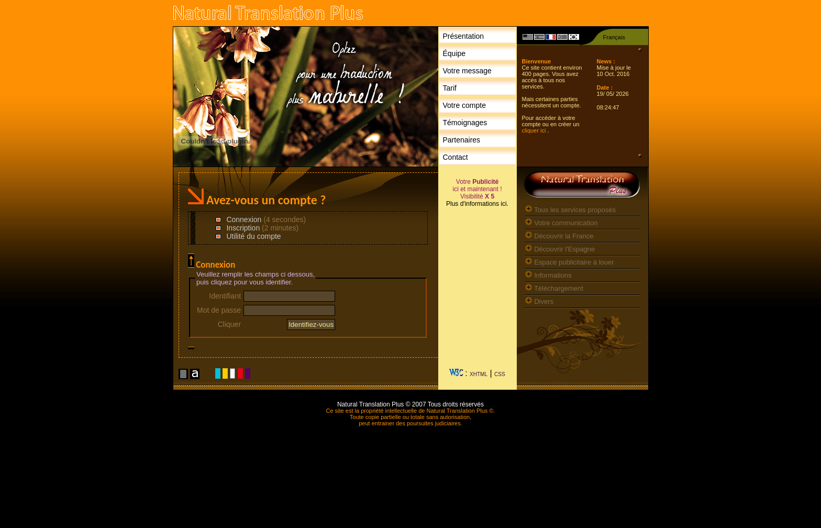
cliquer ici (535, 130)
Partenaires (462, 140)
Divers (539, 301)
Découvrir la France (559, 236)
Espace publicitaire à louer (569, 262)
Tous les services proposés (570, 210)
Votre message (467, 71)
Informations (548, 275)
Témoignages (465, 122)
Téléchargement (554, 288)
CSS (499, 374)
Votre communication (561, 223)
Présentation (463, 36)
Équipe (454, 53)
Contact (455, 157)
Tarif (450, 88)
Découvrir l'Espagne (560, 249)
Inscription (242, 228)
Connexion (243, 219)
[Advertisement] (477, 292)
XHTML (478, 374)
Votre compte (464, 105)
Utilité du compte (253, 236)
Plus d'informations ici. (477, 203)
